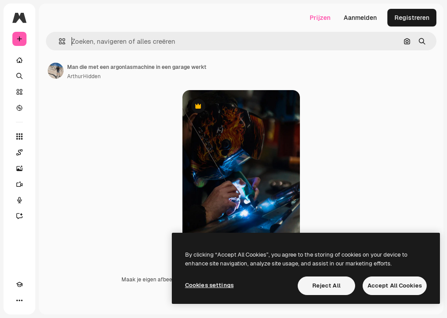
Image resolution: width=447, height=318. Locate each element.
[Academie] (19, 284)
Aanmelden (360, 18)
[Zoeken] (19, 76)
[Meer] (19, 300)
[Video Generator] (19, 184)
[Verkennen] (19, 108)
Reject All (326, 285)
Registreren (411, 18)
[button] (58, 41)
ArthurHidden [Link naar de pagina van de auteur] (84, 76)
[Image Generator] (19, 168)
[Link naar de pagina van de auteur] (56, 71)
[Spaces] (19, 152)
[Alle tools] (19, 136)
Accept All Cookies (394, 285)
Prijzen (320, 18)
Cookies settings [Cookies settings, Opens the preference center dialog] (209, 285)
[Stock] (19, 92)
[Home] (19, 60)
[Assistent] (19, 216)
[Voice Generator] (19, 200)
